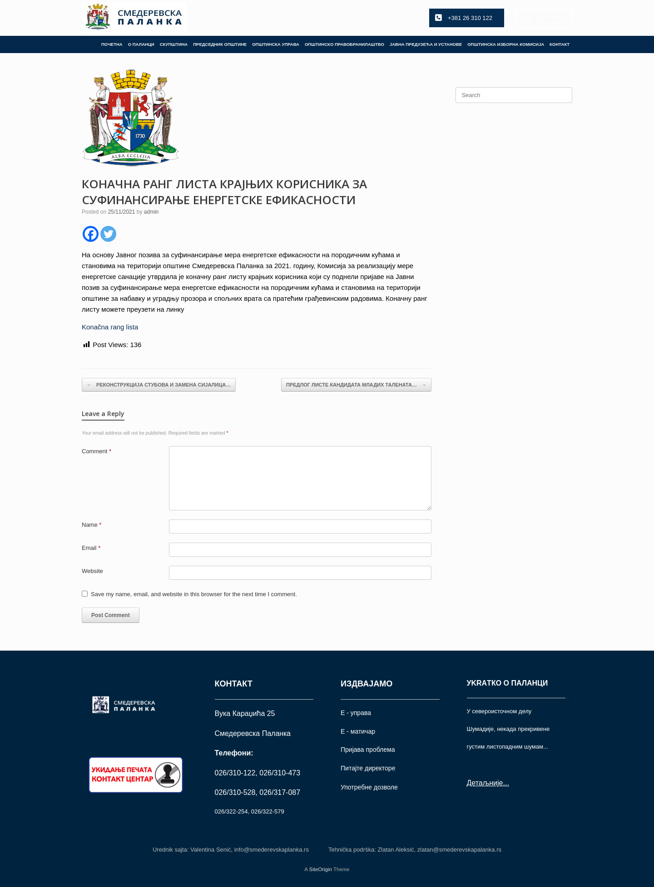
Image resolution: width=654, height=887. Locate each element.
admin (151, 212)
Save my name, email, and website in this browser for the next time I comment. (194, 594)
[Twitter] (108, 234)
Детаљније (485, 783)
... (506, 783)
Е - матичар (358, 731)
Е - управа (356, 712)
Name (91, 524)
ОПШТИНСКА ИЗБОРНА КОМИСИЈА (505, 44)
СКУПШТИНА (174, 44)
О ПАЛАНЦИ (141, 44)
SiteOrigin (320, 869)
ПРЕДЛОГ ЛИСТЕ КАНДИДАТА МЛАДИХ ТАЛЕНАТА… (356, 385)
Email (91, 547)
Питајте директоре (368, 768)
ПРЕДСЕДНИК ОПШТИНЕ (220, 44)
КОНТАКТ (560, 44)
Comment (96, 451)
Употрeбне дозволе (369, 787)
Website (92, 571)
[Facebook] (91, 234)
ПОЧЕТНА (112, 44)
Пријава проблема (368, 749)
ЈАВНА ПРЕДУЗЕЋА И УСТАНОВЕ (426, 44)
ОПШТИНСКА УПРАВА (275, 44)
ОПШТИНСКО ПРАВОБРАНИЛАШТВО (344, 44)
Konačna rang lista (110, 327)
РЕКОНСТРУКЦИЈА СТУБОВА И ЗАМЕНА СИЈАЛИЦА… (159, 385)
